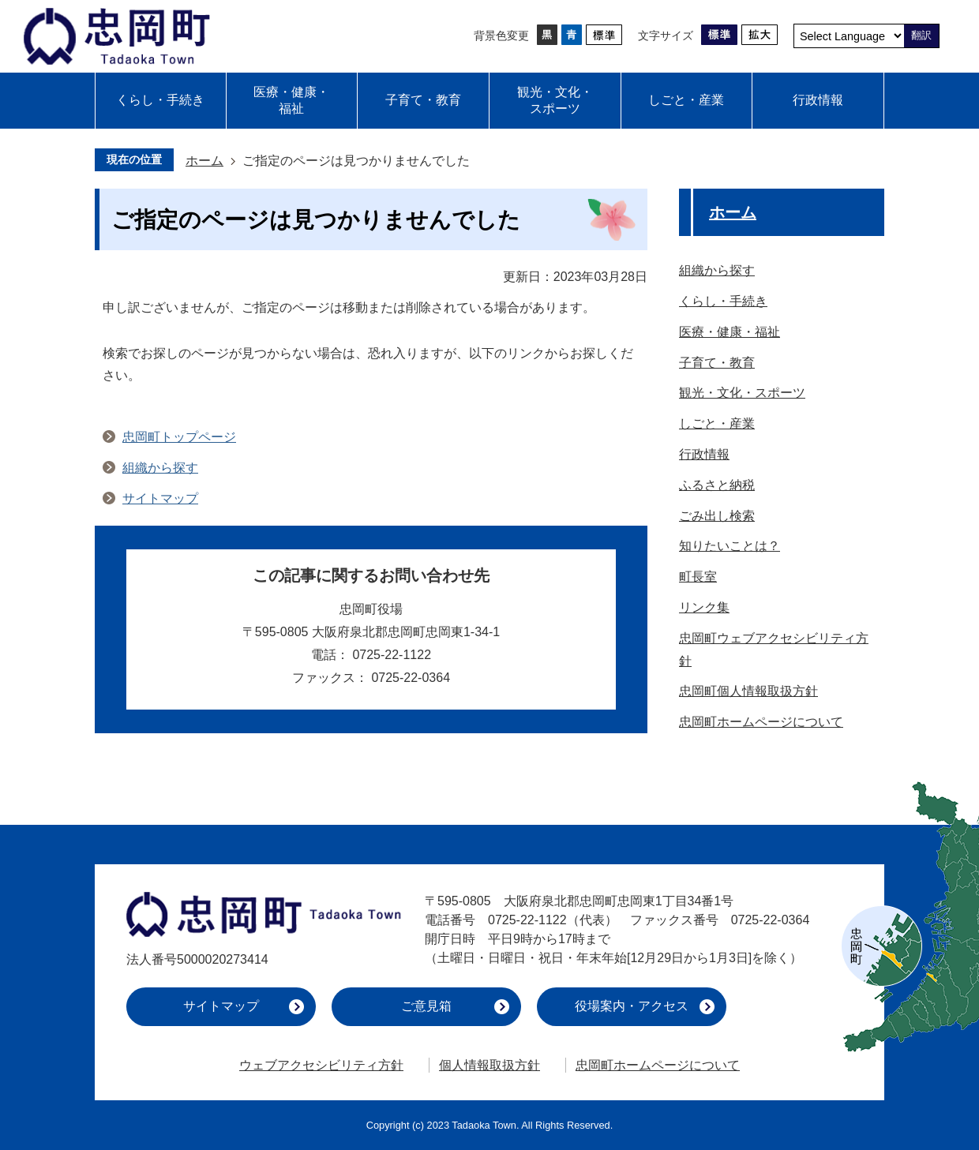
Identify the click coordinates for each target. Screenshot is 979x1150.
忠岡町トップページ (179, 437)
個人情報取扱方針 (489, 1065)
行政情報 (818, 100)
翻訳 (921, 35)
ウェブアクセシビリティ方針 (321, 1065)
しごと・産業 (686, 100)
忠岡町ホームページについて (658, 1065)
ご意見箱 (426, 1006)
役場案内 (631, 1006)
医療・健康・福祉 (291, 100)
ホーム (204, 160)
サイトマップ (160, 498)
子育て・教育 (423, 100)
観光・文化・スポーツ (555, 100)
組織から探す (160, 467)
